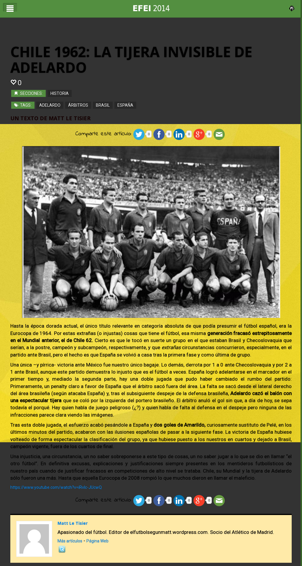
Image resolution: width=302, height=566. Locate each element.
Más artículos (70, 541)
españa (125, 105)
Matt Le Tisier (73, 523)
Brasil (103, 105)
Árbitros (78, 105)
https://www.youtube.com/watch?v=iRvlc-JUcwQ (56, 487)
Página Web (97, 541)
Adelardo (49, 105)
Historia (59, 93)
